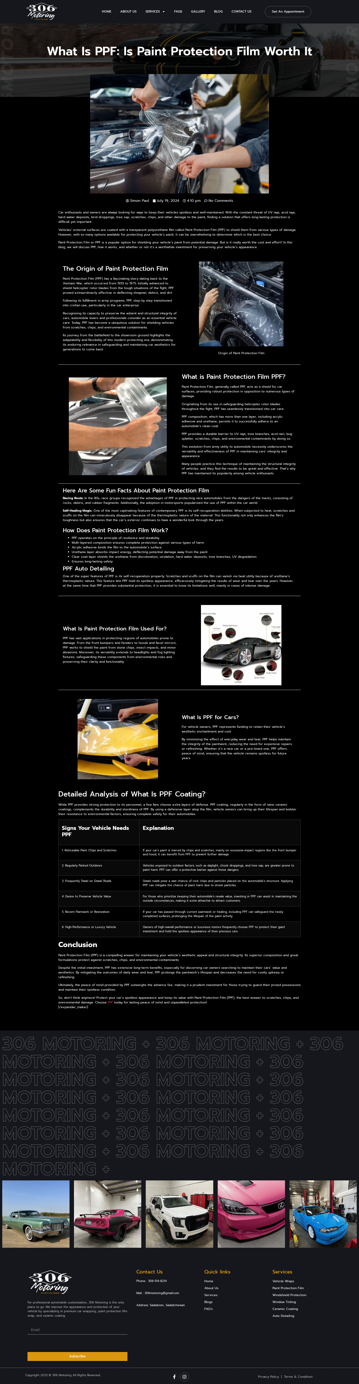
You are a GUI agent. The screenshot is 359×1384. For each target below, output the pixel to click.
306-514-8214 (157, 1281)
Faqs (178, 11)
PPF (110, 1002)
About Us (128, 11)
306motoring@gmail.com (162, 1293)
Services (155, 11)
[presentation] (61, 1343)
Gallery (198, 11)
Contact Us (241, 11)
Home (106, 11)
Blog (218, 11)
